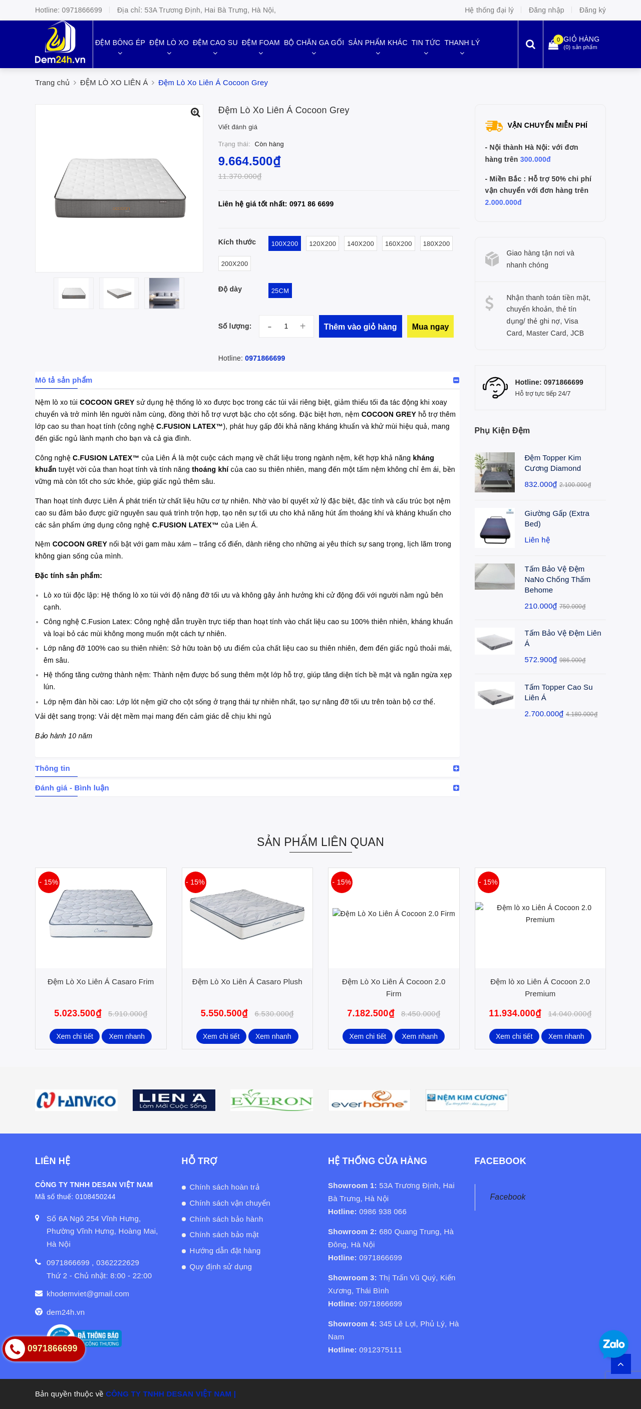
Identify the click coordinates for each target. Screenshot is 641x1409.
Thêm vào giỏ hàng (360, 327)
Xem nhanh (127, 1036)
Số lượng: (235, 326)
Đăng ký (592, 10)
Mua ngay (430, 327)
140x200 (360, 243)
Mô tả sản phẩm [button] (64, 380)
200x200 (234, 263)
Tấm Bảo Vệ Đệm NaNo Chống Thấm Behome (558, 579)
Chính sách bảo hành (226, 1219)
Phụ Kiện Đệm (502, 430)
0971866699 (82, 10)
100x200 (284, 243)
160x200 (398, 243)
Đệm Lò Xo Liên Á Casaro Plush (247, 981)
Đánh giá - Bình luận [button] (72, 787)
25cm (280, 291)
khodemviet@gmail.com (88, 1293)
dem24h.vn (66, 1312)
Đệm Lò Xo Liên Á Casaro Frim (101, 981)
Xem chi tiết (74, 1036)
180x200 (436, 243)
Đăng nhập (546, 10)
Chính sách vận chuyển (230, 1203)
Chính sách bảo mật (224, 1234)
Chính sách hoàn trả (225, 1187)
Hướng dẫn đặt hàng (225, 1250)
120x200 (322, 243)
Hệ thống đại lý (489, 10)
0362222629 (117, 1262)
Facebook (508, 1197)
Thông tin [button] (52, 768)
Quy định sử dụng (221, 1266)
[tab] (247, 380)
